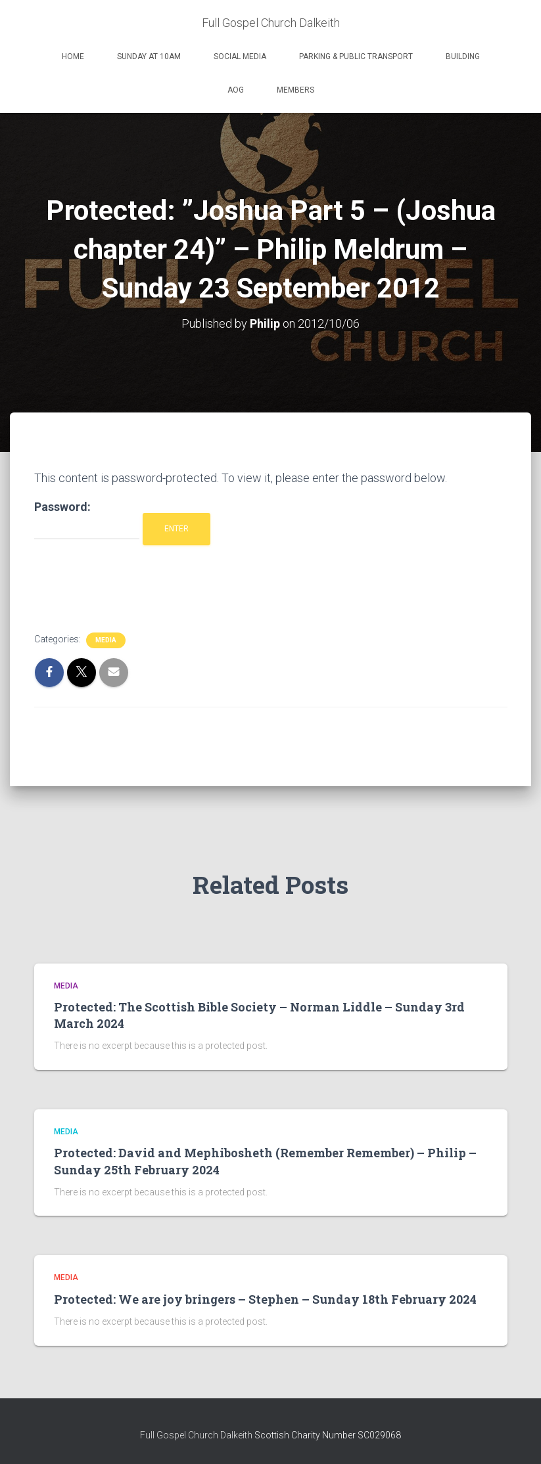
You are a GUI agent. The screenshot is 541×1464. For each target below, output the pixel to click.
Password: (86, 520)
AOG (235, 90)
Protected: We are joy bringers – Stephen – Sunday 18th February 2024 (265, 1299)
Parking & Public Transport (356, 56)
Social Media (240, 56)
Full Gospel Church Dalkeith (197, 1435)
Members (295, 90)
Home (73, 56)
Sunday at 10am (149, 56)
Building (463, 56)
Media (105, 640)
